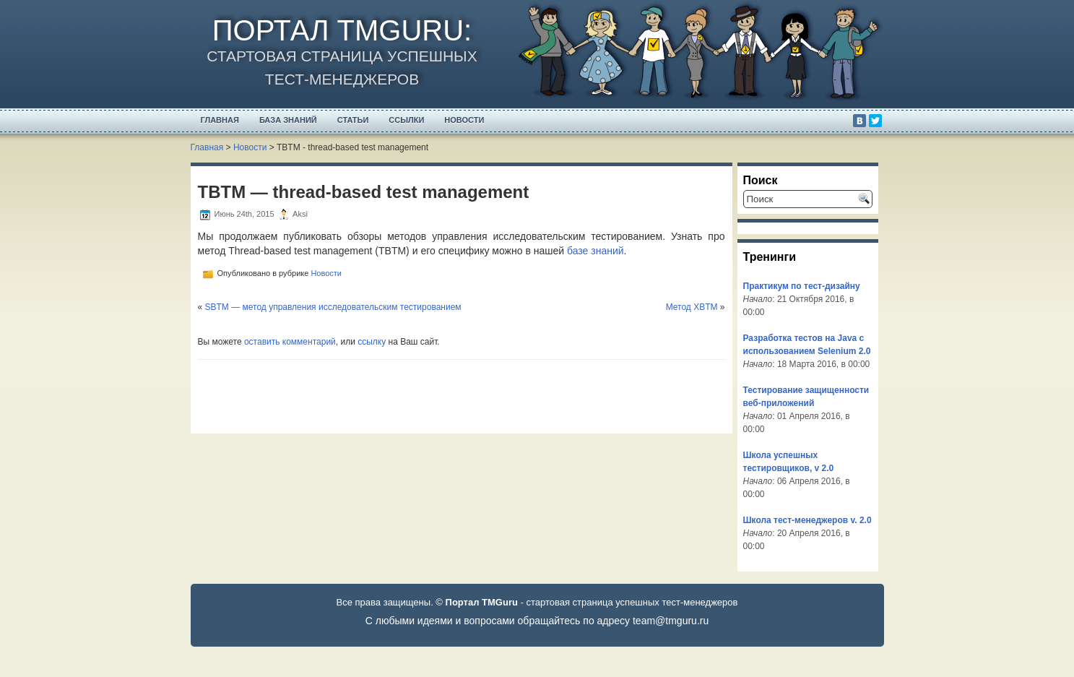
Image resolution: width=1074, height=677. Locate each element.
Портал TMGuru (338, 30)
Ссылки (406, 120)
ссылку (372, 342)
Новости (464, 120)
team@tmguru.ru (671, 620)
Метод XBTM (692, 307)
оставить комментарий (290, 342)
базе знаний (595, 250)
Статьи (353, 120)
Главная (220, 120)
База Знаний (288, 120)
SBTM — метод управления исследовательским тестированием (333, 307)
